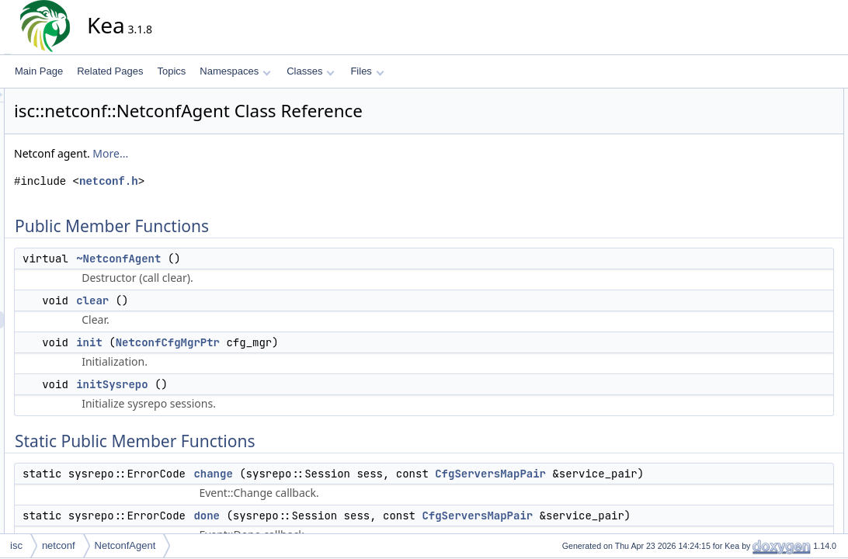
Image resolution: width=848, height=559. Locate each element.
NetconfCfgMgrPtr (307, 342)
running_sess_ (772, 455)
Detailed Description (770, 507)
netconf (58, 545)
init (229, 342)
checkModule (769, 285)
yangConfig (765, 404)
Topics (171, 71)
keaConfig (763, 336)
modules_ (762, 438)
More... (250, 153)
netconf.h (248, 181)
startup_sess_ (771, 472)
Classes (311, 71)
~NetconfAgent (258, 259)
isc (16, 545)
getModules (766, 319)
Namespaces (235, 71)
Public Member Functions (781, 97)
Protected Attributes (770, 421)
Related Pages (110, 71)
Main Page (39, 71)
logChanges (766, 233)
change (352, 474)
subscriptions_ (771, 489)
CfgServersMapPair (630, 474)
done (346, 533)
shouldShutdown (776, 353)
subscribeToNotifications (792, 387)
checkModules (771, 302)
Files (367, 71)
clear (232, 300)
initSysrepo (251, 384)
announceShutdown (783, 267)
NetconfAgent (125, 545)
